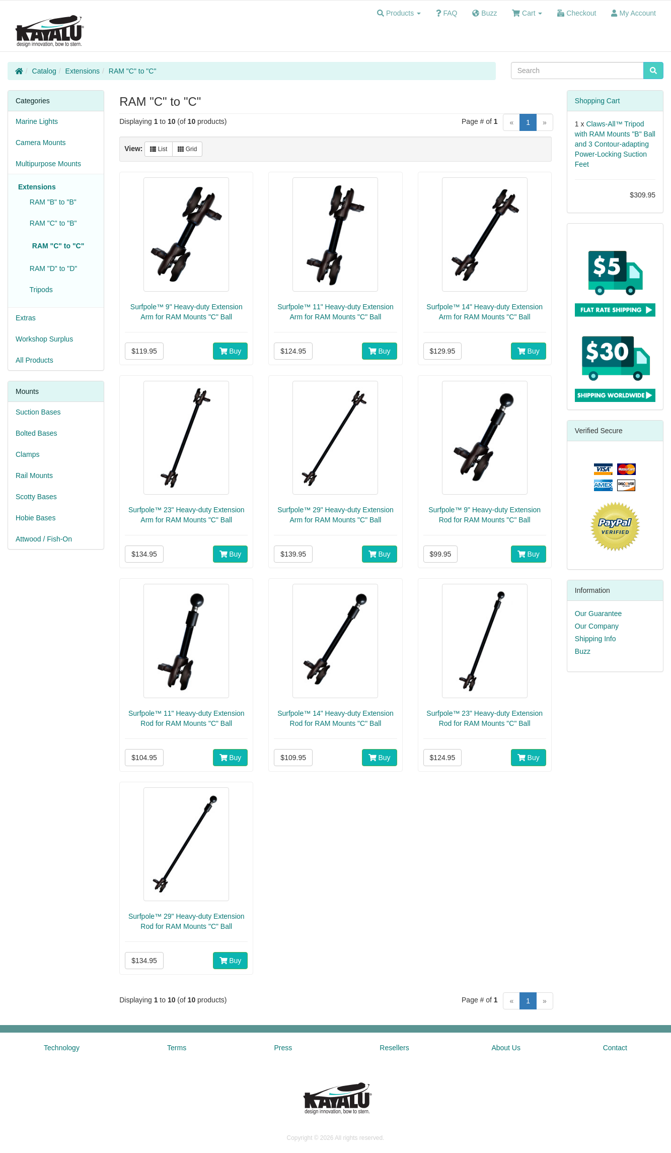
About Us (505, 1048)
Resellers (394, 1048)
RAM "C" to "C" (133, 71)
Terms (176, 1048)
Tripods (39, 290)
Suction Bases (38, 412)
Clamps (27, 454)
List (158, 149)
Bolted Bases (36, 433)
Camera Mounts (41, 143)
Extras (26, 318)
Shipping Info (595, 639)
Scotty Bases (36, 497)
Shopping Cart (597, 101)
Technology (62, 1048)
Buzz (582, 651)
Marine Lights (37, 121)
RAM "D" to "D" (51, 268)
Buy (230, 351)
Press (283, 1048)
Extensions (82, 71)
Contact (615, 1048)
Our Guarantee (598, 613)
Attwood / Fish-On (44, 539)
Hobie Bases (35, 518)
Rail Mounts (34, 475)
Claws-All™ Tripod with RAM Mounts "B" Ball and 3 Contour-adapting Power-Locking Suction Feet (615, 144)
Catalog (44, 71)
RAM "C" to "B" (51, 223)
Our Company (597, 626)
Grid (187, 149)
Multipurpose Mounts (48, 164)
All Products (34, 360)
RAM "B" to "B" (51, 202)
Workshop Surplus (44, 339)
